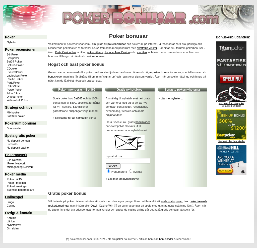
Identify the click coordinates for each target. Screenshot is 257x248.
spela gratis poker (171, 201)
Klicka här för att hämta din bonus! (76, 117)
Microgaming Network (20, 166)
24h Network (14, 159)
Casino (11, 205)
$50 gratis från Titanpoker (231, 103)
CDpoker (12, 68)
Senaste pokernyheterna (182, 89)
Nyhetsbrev (14, 224)
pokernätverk (95, 52)
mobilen (142, 52)
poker (119, 238)
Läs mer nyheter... (172, 98)
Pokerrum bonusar (20, 123)
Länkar (11, 221)
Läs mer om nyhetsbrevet (123, 178)
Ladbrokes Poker (17, 75)
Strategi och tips (19, 107)
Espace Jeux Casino (117, 52)
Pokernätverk (16, 155)
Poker (10, 37)
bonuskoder (55, 76)
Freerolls (12, 144)
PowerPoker (14, 89)
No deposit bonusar (19, 140)
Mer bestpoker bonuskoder (231, 141)
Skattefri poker (16, 115)
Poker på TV (14, 179)
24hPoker (13, 54)
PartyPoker (13, 82)
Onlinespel (14, 197)
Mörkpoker (13, 112)
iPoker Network (16, 163)
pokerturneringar (59, 205)
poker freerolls (198, 201)
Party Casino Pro (65, 52)
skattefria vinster (147, 47)
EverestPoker (15, 72)
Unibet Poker (15, 96)
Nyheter (12, 42)
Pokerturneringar (17, 186)
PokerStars (13, 86)
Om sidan (13, 228)
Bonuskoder (14, 128)
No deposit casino (18, 147)
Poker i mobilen (16, 182)
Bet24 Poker (14, 61)
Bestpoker (13, 57)
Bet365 (90, 89)
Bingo (10, 202)
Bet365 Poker (15, 65)
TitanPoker (13, 93)
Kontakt (11, 217)
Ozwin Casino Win (102, 205)
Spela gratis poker (20, 136)
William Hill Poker (17, 100)
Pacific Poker (15, 79)
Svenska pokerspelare (20, 189)
